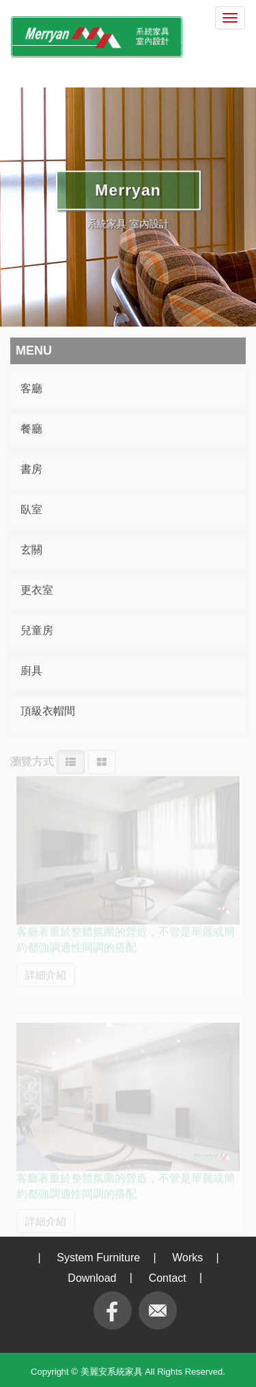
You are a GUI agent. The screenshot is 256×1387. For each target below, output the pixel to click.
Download (92, 1278)
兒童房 (36, 629)
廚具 (31, 669)
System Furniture (98, 1257)
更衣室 (36, 588)
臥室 (31, 508)
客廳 (31, 387)
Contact (167, 1278)
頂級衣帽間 (47, 709)
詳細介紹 (45, 969)
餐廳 (31, 427)
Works (187, 1257)
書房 (31, 467)
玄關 (31, 548)
